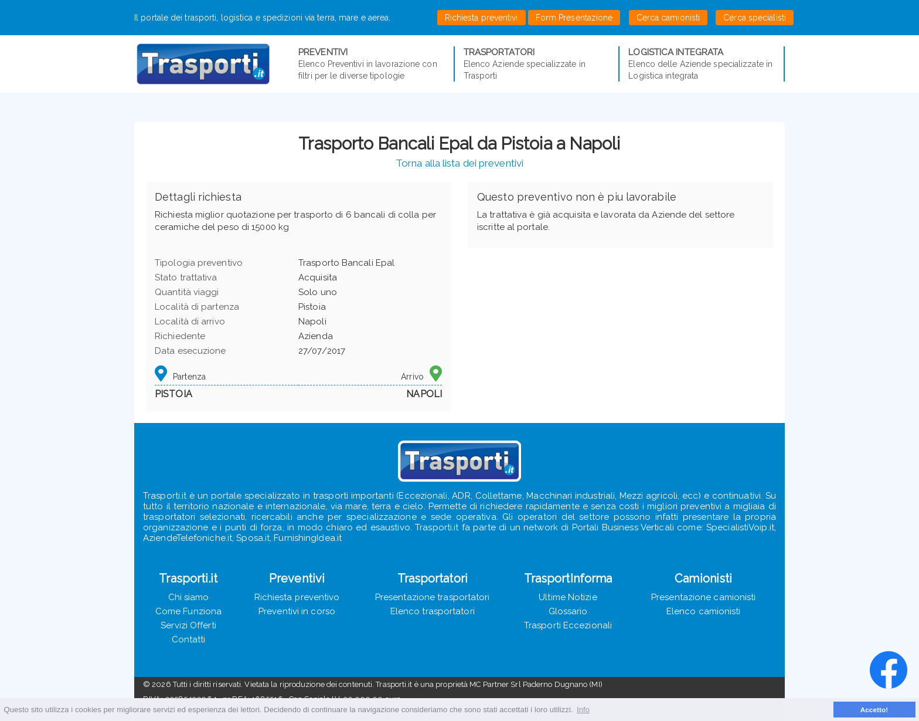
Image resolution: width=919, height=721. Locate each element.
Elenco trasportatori (432, 611)
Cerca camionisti (668, 17)
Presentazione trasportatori (432, 597)
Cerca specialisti (754, 17)
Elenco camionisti (703, 611)
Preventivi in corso (296, 611)
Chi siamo (188, 597)
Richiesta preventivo (297, 597)
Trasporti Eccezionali (568, 625)
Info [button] (583, 709)
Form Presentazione (574, 17)
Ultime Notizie (568, 597)
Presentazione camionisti (703, 597)
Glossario (568, 611)
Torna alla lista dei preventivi (459, 163)
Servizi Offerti (188, 625)
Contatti (189, 639)
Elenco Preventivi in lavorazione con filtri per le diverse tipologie (371, 63)
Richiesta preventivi (481, 17)
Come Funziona (188, 611)
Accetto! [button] (874, 709)
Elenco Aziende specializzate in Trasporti (537, 63)
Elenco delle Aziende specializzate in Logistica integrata (701, 63)
